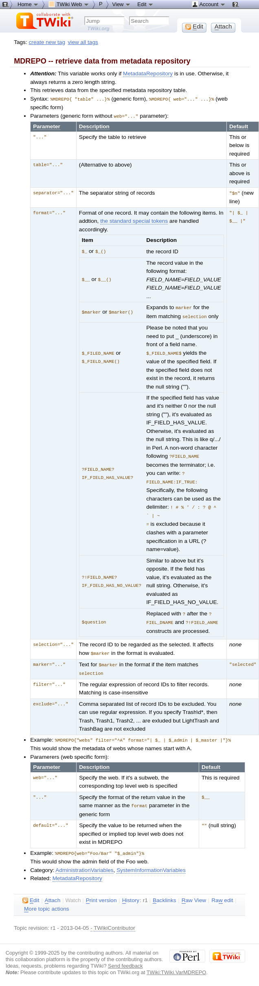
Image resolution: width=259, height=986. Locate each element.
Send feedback (125, 958)
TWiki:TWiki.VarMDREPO (176, 965)
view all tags (83, 42)
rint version (101, 893)
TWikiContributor (114, 921)
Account (209, 4)
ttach (53, 893)
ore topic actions (46, 901)
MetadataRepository (148, 73)
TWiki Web (68, 4)
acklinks (164, 893)
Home (28, 4)
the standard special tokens (134, 220)
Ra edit (222, 893)
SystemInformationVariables (151, 863)
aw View (194, 893)
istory (130, 893)
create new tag (47, 42)
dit (30, 893)
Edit (145, 4)
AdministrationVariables (84, 863)
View (121, 4)
